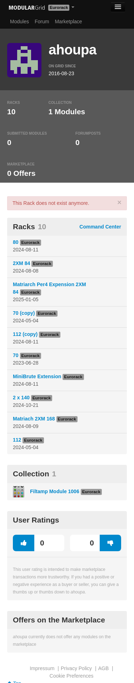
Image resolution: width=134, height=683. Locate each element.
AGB (103, 668)
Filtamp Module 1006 (54, 491)
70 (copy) (24, 313)
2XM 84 (21, 263)
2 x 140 (21, 397)
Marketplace (68, 21)
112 (17, 440)
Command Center (100, 227)
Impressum (42, 668)
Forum (42, 21)
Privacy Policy (76, 668)
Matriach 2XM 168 (34, 419)
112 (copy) (25, 334)
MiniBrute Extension (37, 376)
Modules (19, 21)
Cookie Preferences (72, 676)
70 (16, 355)
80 (16, 242)
